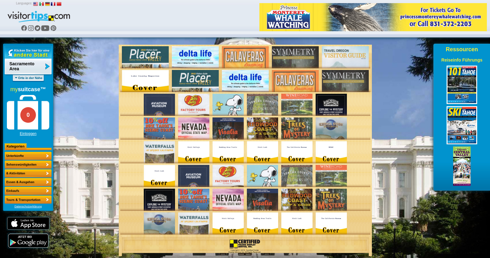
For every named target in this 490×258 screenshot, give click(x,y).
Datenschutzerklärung (28, 206)
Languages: (24, 3)
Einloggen (28, 133)
